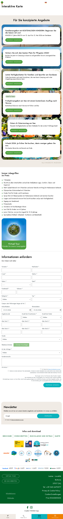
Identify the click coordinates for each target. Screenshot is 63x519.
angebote (30, 411)
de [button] (48, 3)
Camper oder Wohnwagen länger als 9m (13, 303)
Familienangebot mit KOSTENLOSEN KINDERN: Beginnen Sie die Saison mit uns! (30, 31)
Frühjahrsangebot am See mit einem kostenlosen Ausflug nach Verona (31, 101)
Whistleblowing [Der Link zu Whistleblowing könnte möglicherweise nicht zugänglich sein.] (10, 497)
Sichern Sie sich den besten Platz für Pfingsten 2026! (27, 53)
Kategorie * (5, 296)
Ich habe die (14, 420)
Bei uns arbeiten (10, 484)
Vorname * (5, 266)
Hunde (3, 336)
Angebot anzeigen (13, 40)
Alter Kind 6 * (46, 328)
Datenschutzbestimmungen (54, 369)
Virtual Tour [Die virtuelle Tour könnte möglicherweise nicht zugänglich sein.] (11, 479)
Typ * (33, 296)
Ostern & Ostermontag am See (22, 123)
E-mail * (4, 274)
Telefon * (34, 274)
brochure (10, 436)
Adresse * (20, 288)
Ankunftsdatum (6, 306)
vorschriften (24, 436)
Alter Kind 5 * (26, 328)
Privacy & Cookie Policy (51, 493)
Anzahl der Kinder (47, 314)
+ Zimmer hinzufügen (21, 345)
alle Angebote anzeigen (51, 163)
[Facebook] (27, 510)
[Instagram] (31, 510)
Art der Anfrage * (7, 349)
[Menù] (58, 2)
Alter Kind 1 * (5, 321)
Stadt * (34, 281)
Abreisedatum (36, 306)
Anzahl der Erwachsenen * (29, 314)
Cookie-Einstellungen (52, 497)
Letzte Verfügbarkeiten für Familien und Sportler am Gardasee (31, 74)
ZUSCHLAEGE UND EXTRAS (45, 436)
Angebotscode (6, 314)
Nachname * (35, 266)
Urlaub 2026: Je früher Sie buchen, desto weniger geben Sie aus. (30, 144)
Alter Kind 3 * (46, 321)
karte (31, 439)
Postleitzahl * (5, 288)
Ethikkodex (10, 501)
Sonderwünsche (6, 356)
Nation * (4, 281)
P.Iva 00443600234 (53, 501)
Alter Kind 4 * (5, 328)
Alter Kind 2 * (26, 321)
